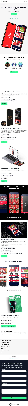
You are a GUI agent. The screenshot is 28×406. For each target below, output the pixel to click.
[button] (7, 217)
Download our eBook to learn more (8, 326)
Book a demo (14, 14)
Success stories (14, 71)
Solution (3, 4)
